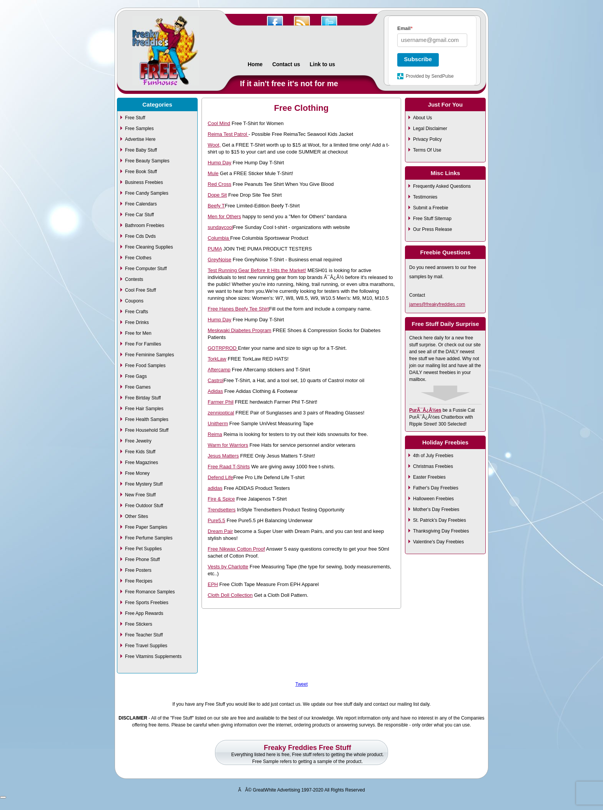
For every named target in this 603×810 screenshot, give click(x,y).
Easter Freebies (429, 477)
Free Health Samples (146, 419)
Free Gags (136, 376)
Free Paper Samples (146, 527)
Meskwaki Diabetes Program (239, 330)
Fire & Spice (221, 499)
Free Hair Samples (144, 408)
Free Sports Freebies (146, 602)
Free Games (138, 387)
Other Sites (136, 516)
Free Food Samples (145, 365)
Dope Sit (217, 195)
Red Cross (219, 184)
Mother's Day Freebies (436, 509)
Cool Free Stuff (140, 290)
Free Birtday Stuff (143, 398)
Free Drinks (137, 322)
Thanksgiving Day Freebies (441, 531)
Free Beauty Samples (147, 161)
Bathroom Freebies (144, 225)
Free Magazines (141, 462)
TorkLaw (217, 359)
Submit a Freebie (430, 207)
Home (255, 64)
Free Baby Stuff (141, 150)
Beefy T (216, 206)
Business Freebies (144, 182)
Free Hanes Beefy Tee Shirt (238, 309)
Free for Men (138, 333)
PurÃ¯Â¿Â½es (425, 410)
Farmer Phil (220, 402)
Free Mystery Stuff (144, 484)
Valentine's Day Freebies (438, 541)
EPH (213, 584)
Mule (213, 173)
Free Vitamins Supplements (153, 656)
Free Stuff (135, 117)
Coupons (134, 301)
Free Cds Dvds (140, 236)
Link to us (322, 64)
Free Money (137, 473)
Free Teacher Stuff (144, 635)
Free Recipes (138, 581)
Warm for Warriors (228, 445)
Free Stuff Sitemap (432, 218)
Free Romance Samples (150, 592)
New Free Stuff (140, 495)
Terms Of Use (427, 150)
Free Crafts (136, 311)
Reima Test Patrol (228, 134)
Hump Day (219, 162)
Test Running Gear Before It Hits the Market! (257, 270)
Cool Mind (219, 123)
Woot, (214, 145)
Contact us (286, 64)
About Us (422, 117)
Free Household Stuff (146, 430)
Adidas (215, 391)
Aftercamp (219, 369)
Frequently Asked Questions (442, 186)
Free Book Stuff (141, 171)
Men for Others (224, 216)
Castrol (215, 380)
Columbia (219, 238)
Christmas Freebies (433, 466)
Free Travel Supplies (146, 645)
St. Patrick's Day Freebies (439, 520)
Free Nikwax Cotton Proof (236, 549)
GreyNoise (219, 259)
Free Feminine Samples (149, 354)
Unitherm (218, 423)
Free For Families (143, 344)
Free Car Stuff (139, 214)
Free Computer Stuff (146, 268)
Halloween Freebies (433, 498)
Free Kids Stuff (140, 451)
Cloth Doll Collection (230, 595)
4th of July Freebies (433, 455)
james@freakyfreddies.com (437, 304)
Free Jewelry (138, 441)
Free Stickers (138, 624)
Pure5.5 (216, 520)
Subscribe (418, 59)
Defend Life (220, 477)
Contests (134, 279)
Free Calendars (141, 204)
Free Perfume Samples (148, 538)
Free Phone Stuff (142, 559)
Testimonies (425, 197)
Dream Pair (220, 531)
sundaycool (220, 227)
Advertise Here (140, 139)
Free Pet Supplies (143, 548)
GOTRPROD (223, 348)
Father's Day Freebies (435, 488)
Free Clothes (138, 258)
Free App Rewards (144, 613)
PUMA (215, 249)
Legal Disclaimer (430, 128)
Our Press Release (432, 229)
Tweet (301, 684)
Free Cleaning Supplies (149, 247)
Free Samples (139, 128)
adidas (215, 488)
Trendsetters (222, 510)
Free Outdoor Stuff (144, 505)
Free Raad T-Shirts (229, 466)
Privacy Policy (427, 139)
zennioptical (221, 413)
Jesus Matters (223, 456)
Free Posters (138, 570)
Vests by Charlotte (228, 567)
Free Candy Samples (146, 193)
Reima (215, 434)
